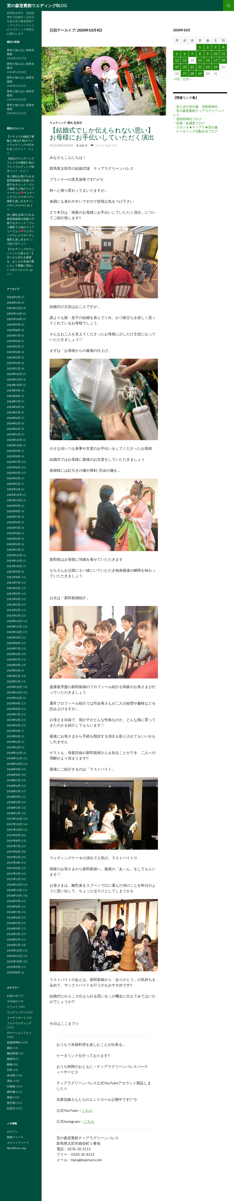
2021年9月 (13, 571)
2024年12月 (14, 374)
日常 (9, 1070)
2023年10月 (14, 445)
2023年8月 (13, 456)
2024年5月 (13, 412)
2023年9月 (13, 450)
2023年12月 (14, 440)
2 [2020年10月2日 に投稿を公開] (208, 47)
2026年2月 (13, 297)
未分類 (11, 1075)
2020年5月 (13, 659)
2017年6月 (13, 851)
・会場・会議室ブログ (189, 123)
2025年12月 (14, 308)
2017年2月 (13, 873)
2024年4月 (13, 418)
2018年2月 (13, 807)
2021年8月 (13, 577)
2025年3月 (13, 357)
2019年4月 (13, 730)
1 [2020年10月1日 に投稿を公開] (200, 47)
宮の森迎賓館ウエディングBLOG (37, 5)
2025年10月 (14, 319)
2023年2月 (13, 483)
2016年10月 (14, 895)
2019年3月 (13, 736)
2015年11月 (14, 956)
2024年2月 (13, 429)
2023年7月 (13, 461)
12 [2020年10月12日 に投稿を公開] (177, 60)
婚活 (9, 1048)
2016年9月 (13, 901)
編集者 (83, 145)
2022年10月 (14, 500)
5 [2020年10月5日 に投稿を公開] (177, 54)
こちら (87, 1110)
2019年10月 (14, 698)
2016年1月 (13, 945)
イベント (12, 1006)
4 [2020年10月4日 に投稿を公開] (223, 47)
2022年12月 (14, 494)
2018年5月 (13, 791)
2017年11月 (14, 824)
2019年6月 (13, 720)
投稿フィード (15, 1137)
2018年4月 (13, 796)
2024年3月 (13, 423)
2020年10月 (14, 632)
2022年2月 (13, 544)
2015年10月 (14, 961)
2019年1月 (13, 747)
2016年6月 (13, 917)
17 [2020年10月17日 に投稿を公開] (215, 60)
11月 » (186, 79)
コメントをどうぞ (105, 145)
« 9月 (176, 79)
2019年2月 (13, 741)
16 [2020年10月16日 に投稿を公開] (208, 60)
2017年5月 (13, 857)
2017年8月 (13, 840)
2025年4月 (13, 352)
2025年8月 (13, 330)
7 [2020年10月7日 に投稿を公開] (192, 54)
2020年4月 (13, 665)
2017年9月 (13, 835)
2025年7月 (13, 335)
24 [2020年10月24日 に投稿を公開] (215, 67)
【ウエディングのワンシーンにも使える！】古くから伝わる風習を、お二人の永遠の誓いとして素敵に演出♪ (20, 257)
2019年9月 (13, 703)
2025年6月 (13, 341)
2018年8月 (13, 774)
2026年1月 (13, 302)
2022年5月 (13, 527)
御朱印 (11, 1059)
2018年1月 (13, 813)
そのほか (12, 1001)
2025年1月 (13, 368)
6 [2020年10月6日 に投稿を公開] (185, 54)
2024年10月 (14, 385)
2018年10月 (14, 763)
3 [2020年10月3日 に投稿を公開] (215, 47)
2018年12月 (14, 752)
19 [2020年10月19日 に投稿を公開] (177, 67)
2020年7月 (13, 648)
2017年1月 (13, 879)
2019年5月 (13, 725)
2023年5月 (13, 472)
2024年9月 (13, 390)
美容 (9, 1097)
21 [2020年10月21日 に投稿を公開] (192, 67)
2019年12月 (14, 687)
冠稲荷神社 (14, 1042)
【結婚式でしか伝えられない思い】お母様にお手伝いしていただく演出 (102, 133)
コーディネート (16, 1017)
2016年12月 (14, 884)
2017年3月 (13, 868)
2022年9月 (13, 505)
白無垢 (11, 1086)
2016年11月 (14, 890)
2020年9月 (13, 637)
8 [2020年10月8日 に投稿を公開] (200, 54)
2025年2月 (13, 363)
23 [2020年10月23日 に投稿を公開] (208, 67)
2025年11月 (14, 313)
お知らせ (12, 995)
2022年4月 (13, 533)
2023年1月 (13, 489)
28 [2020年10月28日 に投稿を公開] (192, 73)
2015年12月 (14, 950)
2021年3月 (13, 604)
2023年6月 (13, 467)
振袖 (9, 1064)
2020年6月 (13, 654)
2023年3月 (13, 478)
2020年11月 (14, 626)
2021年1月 (13, 615)
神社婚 (11, 1091)
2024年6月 (13, 407)
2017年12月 (14, 818)
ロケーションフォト (19, 1032)
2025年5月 (13, 346)
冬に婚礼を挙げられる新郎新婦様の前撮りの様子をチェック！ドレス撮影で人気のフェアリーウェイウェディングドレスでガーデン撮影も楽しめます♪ (21, 189)
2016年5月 (13, 923)
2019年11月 (14, 692)
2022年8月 (13, 511)
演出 (70, 122)
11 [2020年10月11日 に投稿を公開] (223, 54)
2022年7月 (13, 516)
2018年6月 (13, 785)
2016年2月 (13, 939)
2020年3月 (13, 670)
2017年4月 (13, 862)
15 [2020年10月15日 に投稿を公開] (200, 60)
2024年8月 (13, 396)
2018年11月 (14, 758)
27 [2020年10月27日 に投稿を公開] (184, 73)
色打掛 (11, 1102)
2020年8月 (13, 643)
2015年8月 (13, 972)
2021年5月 (13, 593)
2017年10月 (14, 829)
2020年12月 (14, 621)
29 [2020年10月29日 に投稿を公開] (200, 73)
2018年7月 (13, 780)
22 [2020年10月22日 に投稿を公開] (200, 67)
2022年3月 (13, 538)
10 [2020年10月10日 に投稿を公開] (215, 54)
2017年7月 (13, 846)
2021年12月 (14, 555)
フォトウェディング (19, 1023)
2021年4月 (13, 599)
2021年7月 (13, 582)
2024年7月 (13, 401)
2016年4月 (13, 928)
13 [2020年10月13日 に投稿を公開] (184, 60)
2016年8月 (13, 906)
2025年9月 (13, 324)
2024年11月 (14, 379)
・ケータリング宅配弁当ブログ (195, 131)
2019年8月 (13, 709)
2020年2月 (13, 676)
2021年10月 (14, 566)
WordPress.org (16, 1148)
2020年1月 (13, 681)
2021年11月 (14, 560)
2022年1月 (13, 549)
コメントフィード (18, 1142)
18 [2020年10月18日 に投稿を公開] (223, 60)
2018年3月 (13, 802)
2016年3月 (13, 934)
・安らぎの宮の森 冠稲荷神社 (195, 106)
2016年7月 (13, 912)
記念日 (78, 122)
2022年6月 (13, 522)
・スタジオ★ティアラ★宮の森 (195, 127)
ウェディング (58, 122)
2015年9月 (13, 967)
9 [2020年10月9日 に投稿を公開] (208, 54)
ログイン (12, 1131)
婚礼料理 (12, 1053)
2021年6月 (13, 588)
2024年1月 (13, 434)
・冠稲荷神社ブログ (187, 119)
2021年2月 (13, 610)
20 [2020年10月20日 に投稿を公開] (184, 67)
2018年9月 (13, 769)
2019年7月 (13, 714)
